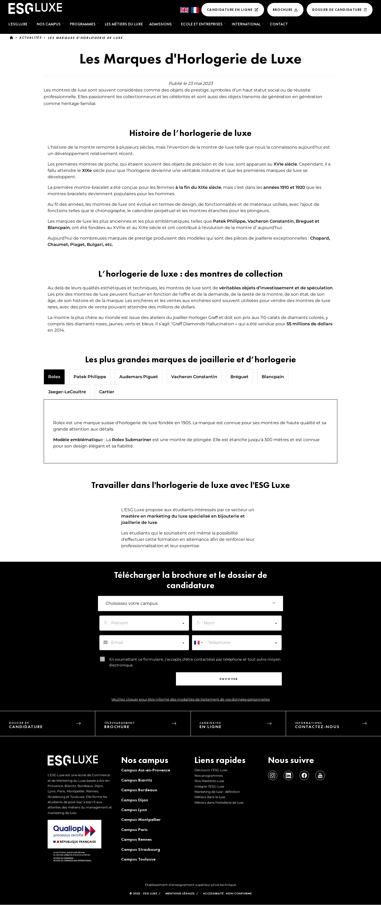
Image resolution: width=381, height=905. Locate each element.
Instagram (272, 775)
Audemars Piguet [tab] (138, 376)
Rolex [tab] (54, 376)
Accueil (11, 37)
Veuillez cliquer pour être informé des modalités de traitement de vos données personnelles (190, 699)
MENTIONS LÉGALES (180, 893)
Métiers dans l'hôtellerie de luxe (218, 803)
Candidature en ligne (230, 9)
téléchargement (147, 726)
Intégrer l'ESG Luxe (209, 786)
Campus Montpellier (140, 819)
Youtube (319, 775)
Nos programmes (208, 776)
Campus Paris (134, 829)
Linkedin (288, 775)
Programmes (83, 24)
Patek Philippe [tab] (90, 376)
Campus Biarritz (136, 780)
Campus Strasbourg (140, 849)
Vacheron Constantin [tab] (194, 376)
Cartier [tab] (106, 391)
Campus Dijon (134, 800)
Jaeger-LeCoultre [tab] (67, 391)
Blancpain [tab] (273, 376)
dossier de (52, 726)
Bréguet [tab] (239, 376)
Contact (279, 24)
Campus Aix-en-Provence (145, 770)
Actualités (30, 38)
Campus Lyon (134, 809)
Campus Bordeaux (139, 790)
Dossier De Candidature (337, 9)
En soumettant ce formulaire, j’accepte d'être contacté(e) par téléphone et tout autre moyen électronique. (194, 662)
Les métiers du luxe (124, 24)
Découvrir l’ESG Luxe (210, 770)
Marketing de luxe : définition (217, 792)
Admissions (160, 24)
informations (338, 726)
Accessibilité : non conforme (227, 893)
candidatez (243, 726)
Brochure (282, 9)
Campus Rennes (136, 839)
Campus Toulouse (138, 859)
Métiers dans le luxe (209, 797)
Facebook (304, 775)
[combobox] (198, 642)
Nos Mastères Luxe (209, 781)
